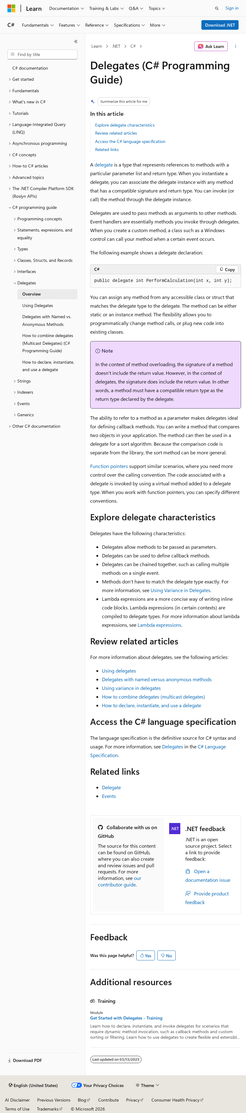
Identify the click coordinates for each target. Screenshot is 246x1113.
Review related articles (116, 133)
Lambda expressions (159, 624)
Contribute (108, 1100)
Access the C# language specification (130, 141)
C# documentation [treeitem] (30, 68)
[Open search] (217, 8)
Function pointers (109, 466)
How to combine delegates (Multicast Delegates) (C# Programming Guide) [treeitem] (47, 342)
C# (133, 46)
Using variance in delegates (131, 688)
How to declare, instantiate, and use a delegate (151, 705)
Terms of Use (17, 1109)
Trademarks (48, 1109)
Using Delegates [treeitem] (37, 305)
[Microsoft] (11, 8)
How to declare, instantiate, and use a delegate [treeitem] (48, 366)
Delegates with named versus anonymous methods (157, 679)
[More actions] (235, 46)
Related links (107, 149)
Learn (96, 46)
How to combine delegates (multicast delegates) (153, 696)
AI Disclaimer (17, 1100)
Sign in (232, 8)
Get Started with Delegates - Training (126, 1018)
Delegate (111, 787)
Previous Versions (53, 1100)
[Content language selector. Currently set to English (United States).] (33, 1085)
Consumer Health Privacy (176, 1100)
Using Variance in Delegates (180, 590)
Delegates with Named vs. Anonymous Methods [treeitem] (46, 320)
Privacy (133, 1100)
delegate (103, 164)
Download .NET (220, 25)
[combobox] (42, 54)
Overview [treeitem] (31, 294)
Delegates (172, 746)
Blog (82, 1100)
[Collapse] (75, 41)
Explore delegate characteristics (125, 125)
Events (109, 796)
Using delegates (119, 670)
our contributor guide (119, 881)
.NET (116, 46)
